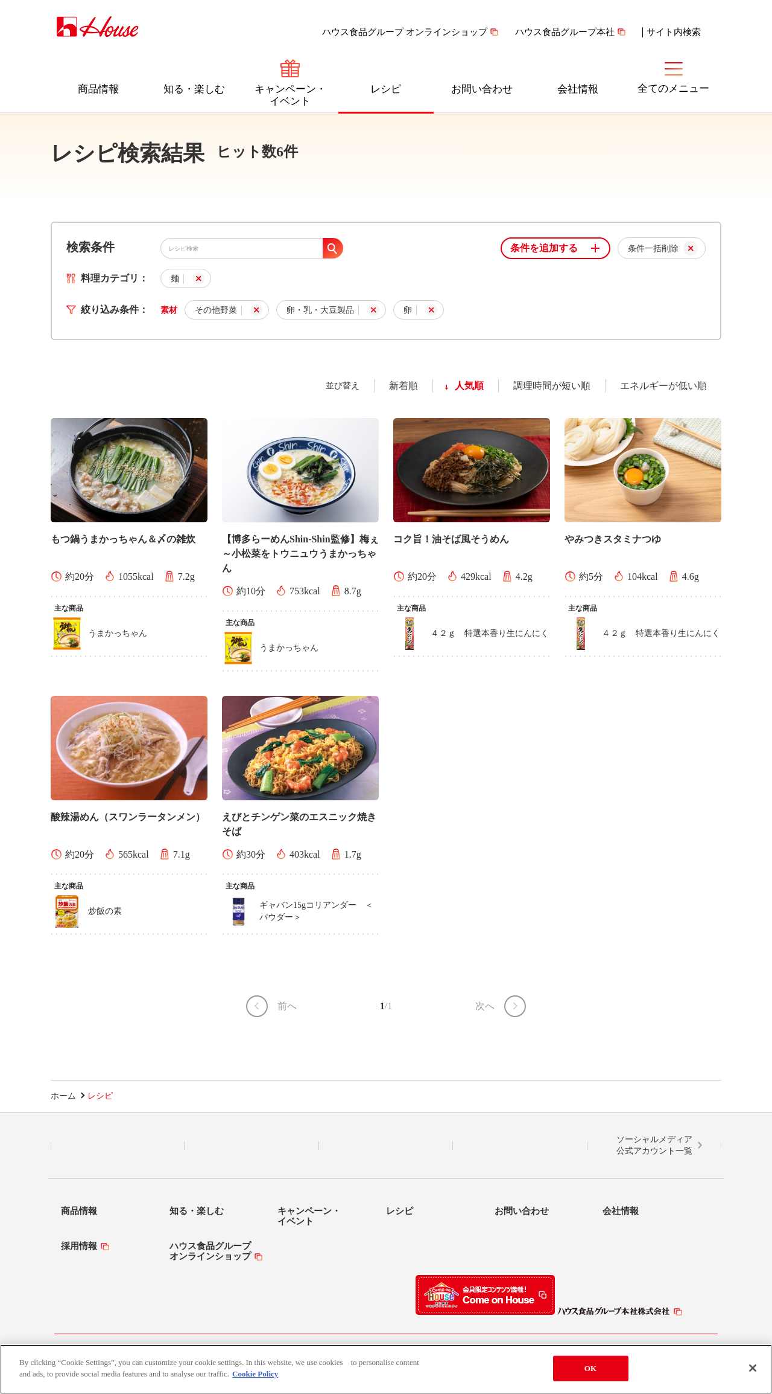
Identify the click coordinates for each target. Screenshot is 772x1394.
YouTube (520, 1146)
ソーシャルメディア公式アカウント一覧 (654, 1145)
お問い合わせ (482, 89)
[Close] (752, 1368)
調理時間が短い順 (551, 386)
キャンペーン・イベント (290, 95)
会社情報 (577, 89)
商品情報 (98, 89)
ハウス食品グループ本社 (565, 32)
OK (590, 1368)
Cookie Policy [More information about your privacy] (255, 1373)
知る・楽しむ (194, 89)
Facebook (386, 1146)
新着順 (403, 386)
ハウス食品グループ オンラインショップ (404, 32)
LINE (118, 1146)
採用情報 (79, 1246)
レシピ (385, 89)
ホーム (63, 1095)
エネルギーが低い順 (663, 386)
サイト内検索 (674, 32)
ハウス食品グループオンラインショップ (210, 1251)
